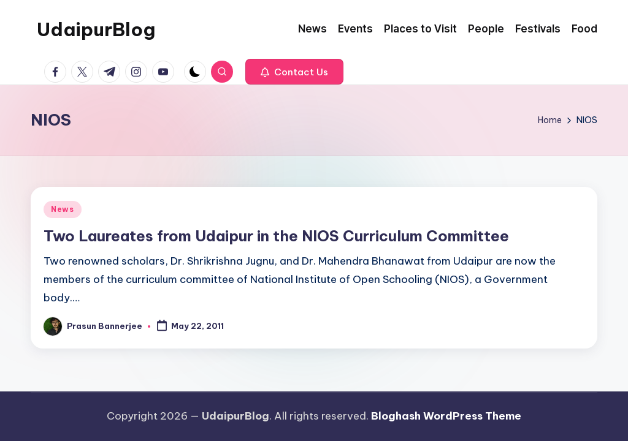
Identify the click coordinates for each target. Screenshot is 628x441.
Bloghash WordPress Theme (446, 416)
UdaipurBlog (96, 29)
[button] (294, 72)
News (62, 209)
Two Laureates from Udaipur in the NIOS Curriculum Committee (276, 236)
